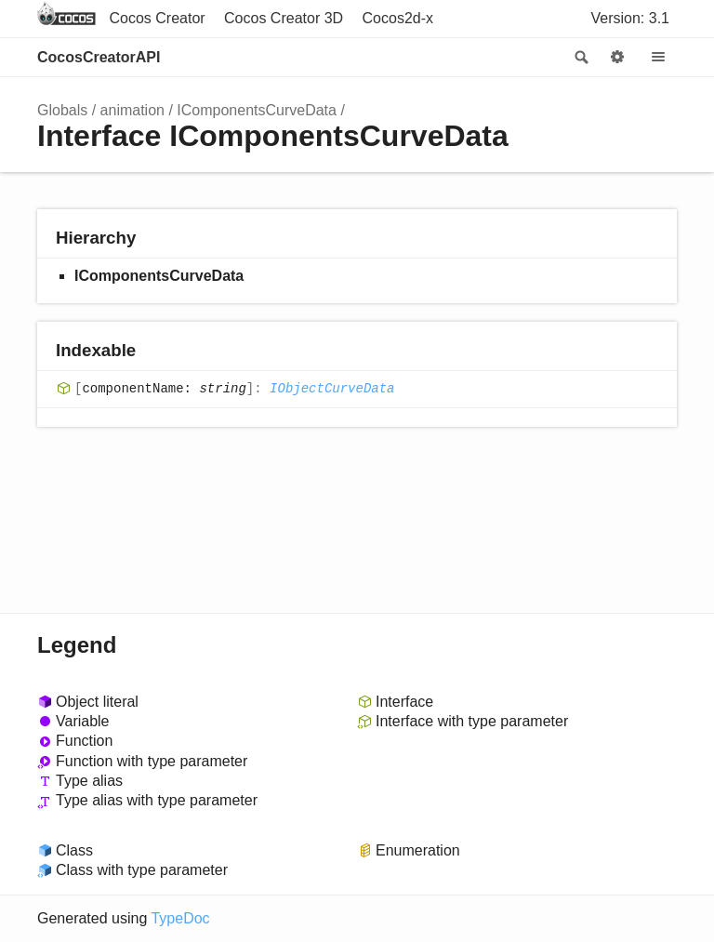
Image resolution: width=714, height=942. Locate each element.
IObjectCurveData (332, 388)
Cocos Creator (157, 18)
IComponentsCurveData (257, 110)
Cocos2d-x (398, 18)
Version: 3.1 (630, 18)
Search (580, 57)
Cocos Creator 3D (283, 18)
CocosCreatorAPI (98, 57)
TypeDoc (180, 918)
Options (617, 57)
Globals (62, 110)
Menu (658, 57)
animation (132, 110)
